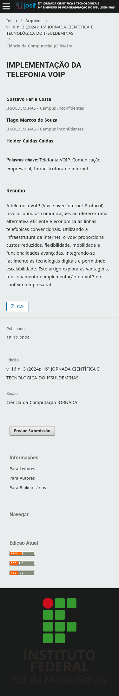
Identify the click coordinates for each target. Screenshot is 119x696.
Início (11, 21)
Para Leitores (22, 469)
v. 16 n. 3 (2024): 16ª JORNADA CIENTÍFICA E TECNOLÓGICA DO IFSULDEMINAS (49, 30)
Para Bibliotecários (28, 488)
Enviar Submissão (32, 431)
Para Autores (22, 478)
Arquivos (34, 21)
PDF (19, 306)
